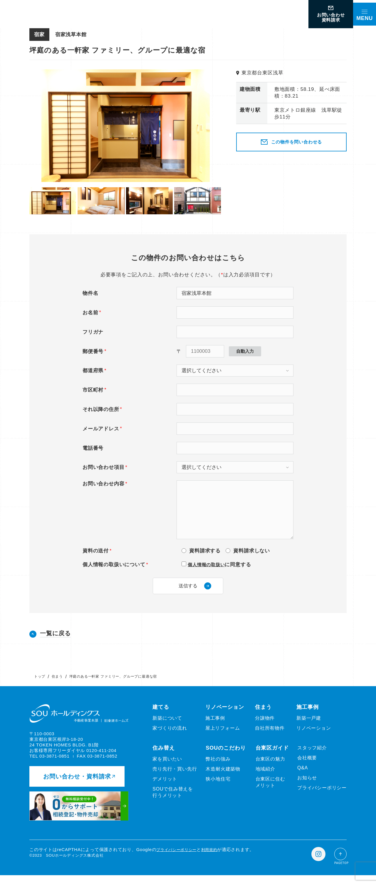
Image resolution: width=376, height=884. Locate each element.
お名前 (90, 312)
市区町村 (93, 390)
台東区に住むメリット (270, 789)
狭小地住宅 (218, 785)
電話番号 (93, 448)
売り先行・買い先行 (174, 775)
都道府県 (93, 370)
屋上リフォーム (222, 734)
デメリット (164, 785)
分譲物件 (265, 724)
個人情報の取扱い (209, 564)
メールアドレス (101, 429)
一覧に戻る (55, 640)
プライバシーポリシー (322, 794)
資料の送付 (96, 551)
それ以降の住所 (101, 409)
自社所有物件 (270, 734)
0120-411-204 (101, 757)
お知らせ (307, 784)
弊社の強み (218, 765)
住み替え (163, 755)
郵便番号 (93, 351)
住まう (57, 683)
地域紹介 (265, 775)
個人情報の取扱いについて (114, 564)
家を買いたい (167, 765)
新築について (167, 724)
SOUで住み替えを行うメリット (172, 799)
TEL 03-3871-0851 (49, 763)
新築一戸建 (308, 724)
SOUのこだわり (226, 755)
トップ (39, 683)
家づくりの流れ (169, 734)
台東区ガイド (272, 755)
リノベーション (224, 714)
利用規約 (216, 858)
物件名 (90, 293)
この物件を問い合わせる (291, 142)
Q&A (302, 774)
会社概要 (307, 764)
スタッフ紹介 (312, 754)
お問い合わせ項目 (103, 467)
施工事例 (215, 724)
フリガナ (93, 332)
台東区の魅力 (270, 765)
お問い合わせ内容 (103, 484)
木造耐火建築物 (223, 775)
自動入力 (245, 351)
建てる (160, 714)
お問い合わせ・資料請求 (79, 785)
